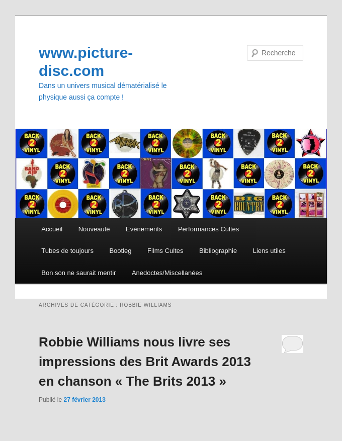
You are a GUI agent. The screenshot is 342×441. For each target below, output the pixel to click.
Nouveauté (94, 229)
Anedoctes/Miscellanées (167, 273)
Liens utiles (269, 250)
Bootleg (120, 250)
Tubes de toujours (67, 250)
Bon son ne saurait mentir (78, 273)
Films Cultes (165, 250)
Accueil (51, 229)
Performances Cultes (208, 229)
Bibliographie (218, 250)
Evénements (144, 229)
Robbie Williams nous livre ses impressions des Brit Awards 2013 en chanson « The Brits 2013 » (145, 361)
